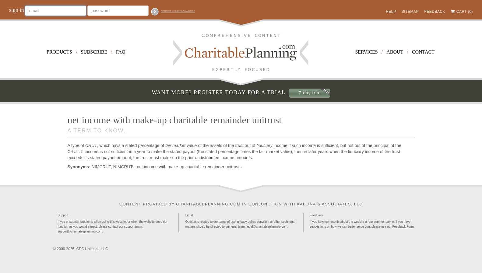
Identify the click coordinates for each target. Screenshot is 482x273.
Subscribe (94, 51)
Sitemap (410, 11)
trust (239, 145)
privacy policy (246, 221)
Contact (423, 51)
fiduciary (265, 145)
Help (391, 11)
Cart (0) (464, 11)
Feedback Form (402, 226)
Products (59, 51)
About (394, 51)
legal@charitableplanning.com (266, 226)
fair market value (181, 145)
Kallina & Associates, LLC (330, 204)
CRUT (91, 145)
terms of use (227, 221)
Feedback (434, 11)
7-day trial (310, 92)
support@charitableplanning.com (80, 231)
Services (366, 51)
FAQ (120, 51)
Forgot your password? (178, 11)
